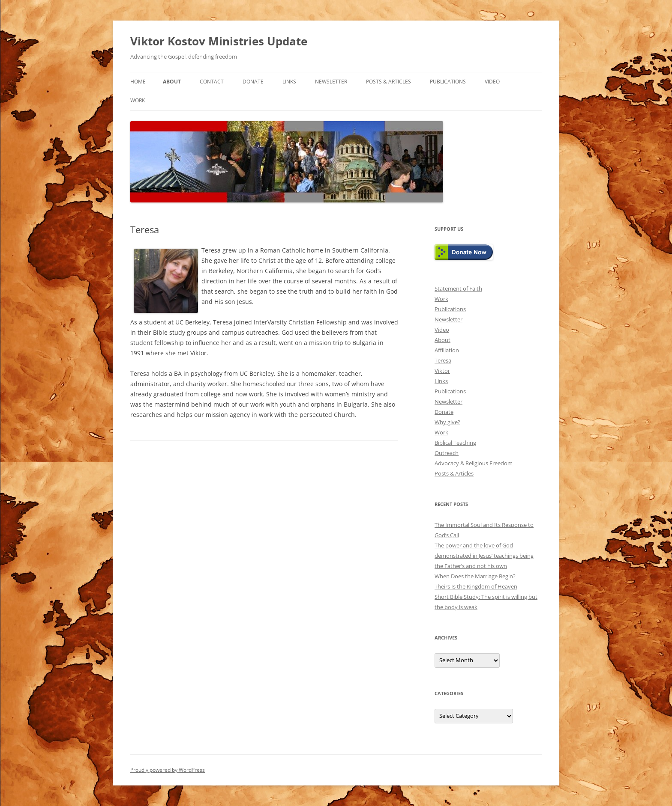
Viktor (442, 371)
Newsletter (331, 81)
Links (289, 81)
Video (492, 81)
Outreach (447, 453)
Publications (448, 81)
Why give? (447, 422)
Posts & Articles (388, 81)
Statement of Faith (458, 288)
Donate (253, 81)
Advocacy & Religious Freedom (474, 463)
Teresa (443, 360)
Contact (212, 81)
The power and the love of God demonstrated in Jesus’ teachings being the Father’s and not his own (484, 555)
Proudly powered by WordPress (167, 769)
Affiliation (447, 350)
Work (137, 100)
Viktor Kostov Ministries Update (218, 41)
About (172, 81)
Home (138, 81)
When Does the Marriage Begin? (475, 576)
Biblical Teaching (455, 442)
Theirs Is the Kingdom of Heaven (476, 586)
